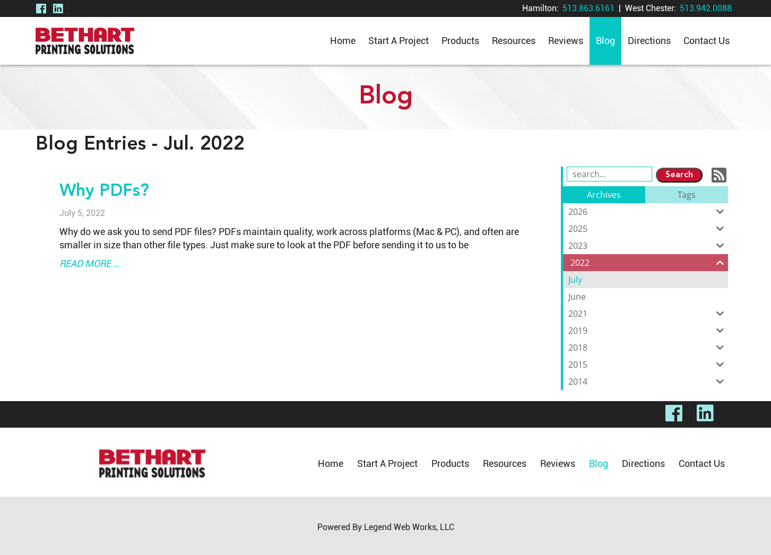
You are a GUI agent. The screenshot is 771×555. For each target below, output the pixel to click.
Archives (604, 195)
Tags (687, 195)
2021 (648, 313)
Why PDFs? (104, 191)
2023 (648, 245)
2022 (649, 262)
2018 (648, 347)
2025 (648, 228)
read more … (89, 263)
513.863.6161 (588, 8)
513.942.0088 (706, 8)
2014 (648, 381)
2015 (648, 364)
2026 (648, 211)
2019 (648, 330)
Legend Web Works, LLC (409, 527)
